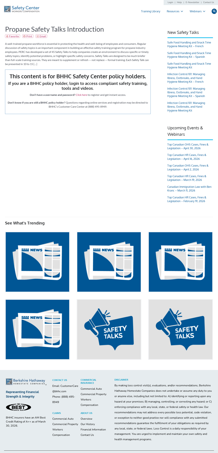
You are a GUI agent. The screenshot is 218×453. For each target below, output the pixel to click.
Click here (81, 94)
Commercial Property (93, 394)
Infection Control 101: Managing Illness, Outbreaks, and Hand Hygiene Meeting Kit (186, 106)
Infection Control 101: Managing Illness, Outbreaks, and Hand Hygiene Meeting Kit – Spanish (186, 92)
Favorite (14, 36)
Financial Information (93, 429)
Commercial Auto (91, 389)
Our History (88, 424)
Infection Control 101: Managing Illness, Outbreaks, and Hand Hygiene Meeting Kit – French (186, 77)
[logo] (21, 7)
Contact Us (87, 435)
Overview (86, 419)
